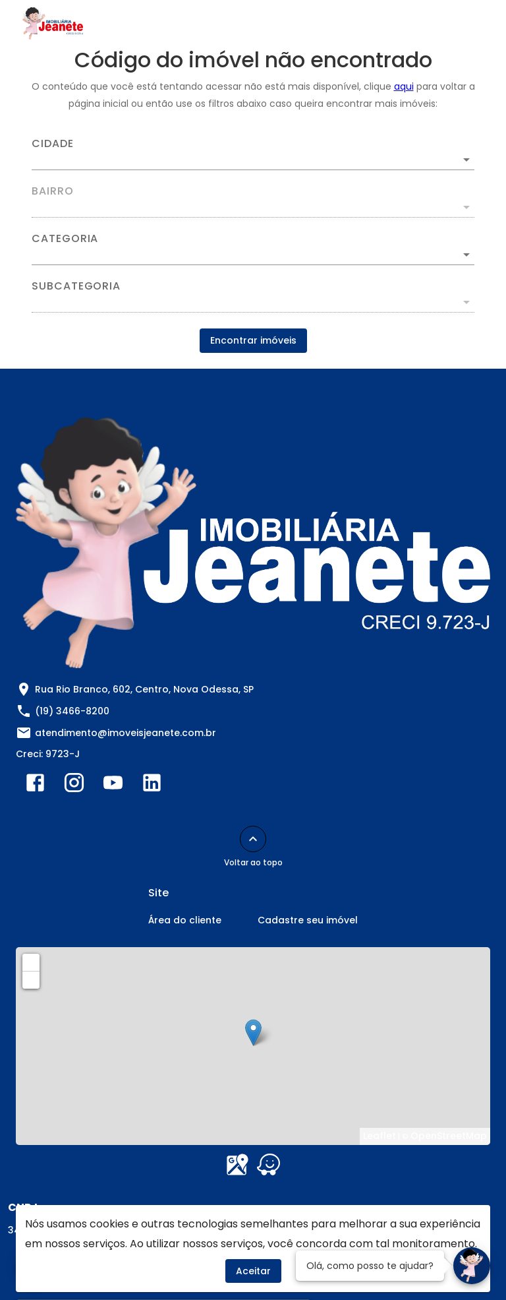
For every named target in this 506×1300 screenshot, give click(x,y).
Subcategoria (76, 286)
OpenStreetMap (448, 1135)
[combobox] (253, 154)
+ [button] (31, 961)
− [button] (31, 979)
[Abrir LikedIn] (151, 785)
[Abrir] (466, 159)
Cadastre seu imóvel (308, 920)
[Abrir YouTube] (113, 785)
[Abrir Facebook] (35, 785)
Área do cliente (184, 920)
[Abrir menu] (462, 24)
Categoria (65, 238)
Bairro (53, 191)
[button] (253, 254)
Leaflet (379, 1135)
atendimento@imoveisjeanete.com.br (125, 732)
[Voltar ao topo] (253, 839)
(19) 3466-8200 (72, 711)
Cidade (53, 144)
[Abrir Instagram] (74, 785)
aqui (404, 86)
